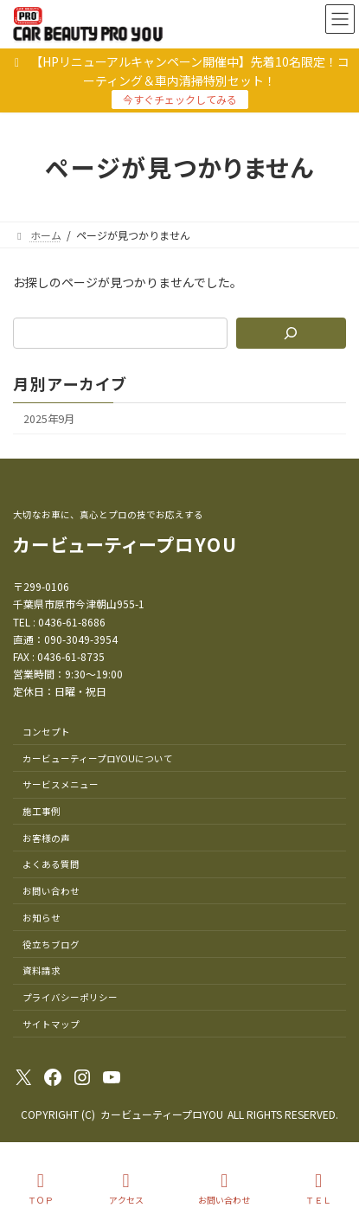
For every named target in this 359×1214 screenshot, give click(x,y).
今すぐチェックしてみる (180, 99)
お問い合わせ (224, 1188)
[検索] (291, 333)
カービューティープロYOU (125, 544)
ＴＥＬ (318, 1188)
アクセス (126, 1188)
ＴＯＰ (41, 1188)
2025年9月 (48, 419)
